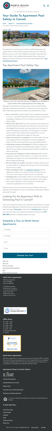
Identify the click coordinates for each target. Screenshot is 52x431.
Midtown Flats (6, 386)
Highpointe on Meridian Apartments (12, 393)
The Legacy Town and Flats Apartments (13, 389)
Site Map (43, 427)
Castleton (5, 415)
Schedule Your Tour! (25, 255)
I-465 (4, 417)
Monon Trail (6, 423)
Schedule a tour (36, 209)
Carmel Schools (7, 412)
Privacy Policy (34, 427)
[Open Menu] (48, 6)
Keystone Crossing (8, 420)
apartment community (33, 170)
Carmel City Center (8, 409)
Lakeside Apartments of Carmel (11, 382)
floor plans (18, 209)
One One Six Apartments (9, 379)
